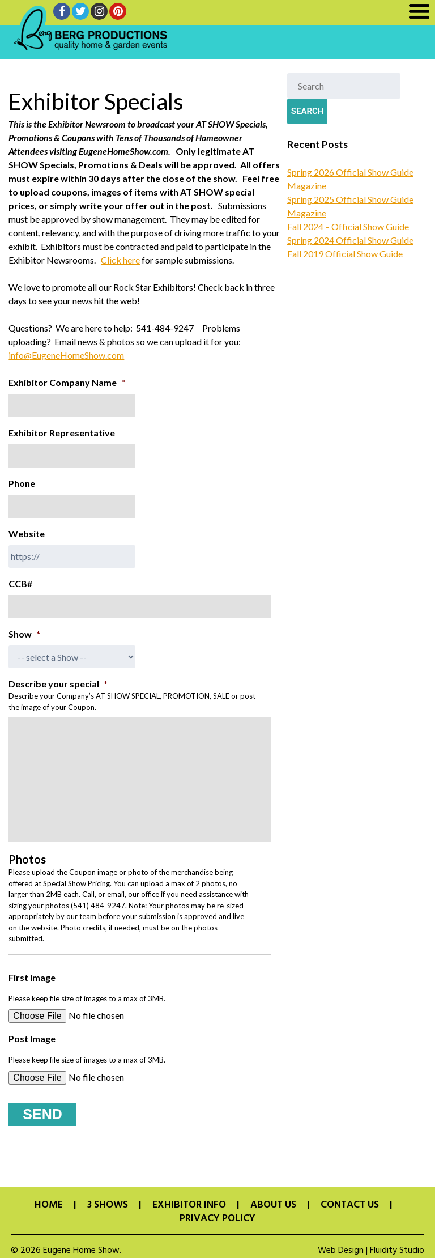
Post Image (32, 1038)
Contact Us (350, 1200)
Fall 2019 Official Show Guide (345, 253)
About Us (273, 1200)
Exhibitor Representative (61, 432)
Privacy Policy (217, 1214)
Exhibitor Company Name (66, 382)
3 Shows (107, 1200)
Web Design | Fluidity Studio (371, 1245)
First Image (32, 977)
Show (24, 633)
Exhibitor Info (189, 1200)
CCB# (20, 583)
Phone (21, 483)
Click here (120, 259)
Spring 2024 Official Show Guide (350, 240)
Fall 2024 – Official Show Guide (348, 226)
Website (26, 533)
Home (49, 1200)
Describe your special (58, 683)
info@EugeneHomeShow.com (66, 355)
